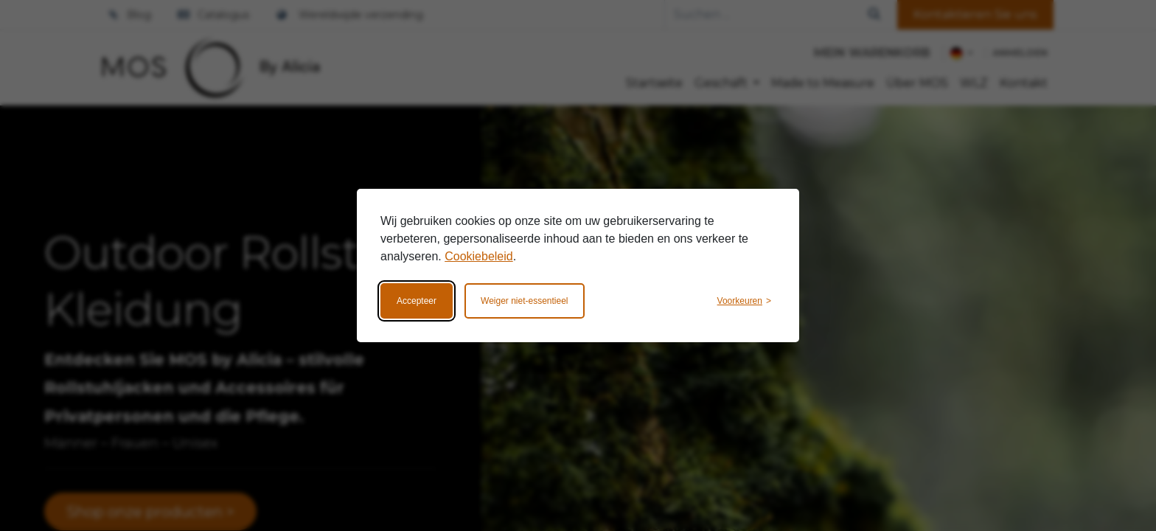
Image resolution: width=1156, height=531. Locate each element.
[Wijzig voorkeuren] (744, 301)
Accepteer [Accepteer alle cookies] (416, 301)
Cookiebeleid (479, 256)
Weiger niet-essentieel (524, 301)
